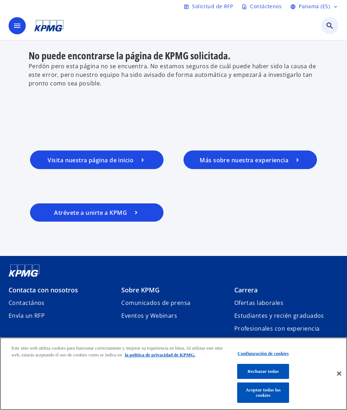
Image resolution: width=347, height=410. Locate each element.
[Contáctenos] (261, 6)
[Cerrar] (339, 373)
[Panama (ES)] (314, 6)
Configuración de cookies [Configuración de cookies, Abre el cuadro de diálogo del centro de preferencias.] (263, 353)
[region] (173, 373)
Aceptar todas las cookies (263, 392)
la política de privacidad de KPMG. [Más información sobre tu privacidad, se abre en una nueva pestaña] (160, 354)
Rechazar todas (263, 371)
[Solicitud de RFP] (208, 6)
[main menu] (17, 25)
